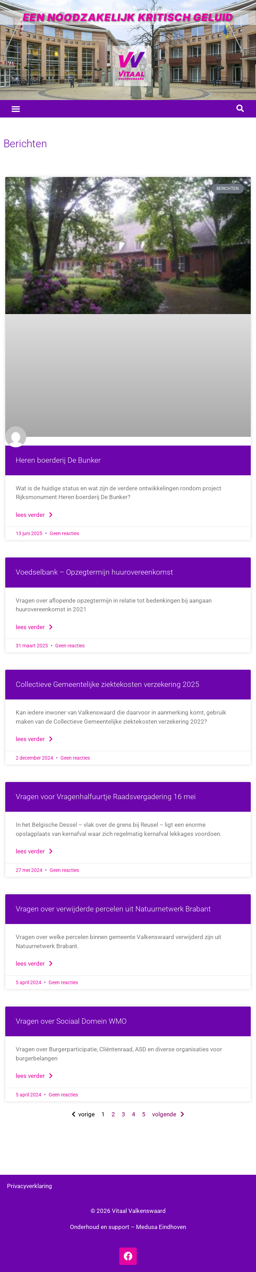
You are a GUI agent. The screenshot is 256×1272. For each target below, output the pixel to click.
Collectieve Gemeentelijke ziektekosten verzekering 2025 (107, 684)
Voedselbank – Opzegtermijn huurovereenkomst (94, 572)
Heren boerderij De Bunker (58, 460)
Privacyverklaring (29, 1185)
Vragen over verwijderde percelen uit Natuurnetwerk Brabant (113, 909)
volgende (168, 1114)
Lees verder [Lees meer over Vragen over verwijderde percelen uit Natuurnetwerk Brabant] (34, 963)
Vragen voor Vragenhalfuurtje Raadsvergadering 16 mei (106, 797)
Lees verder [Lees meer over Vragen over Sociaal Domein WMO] (34, 1075)
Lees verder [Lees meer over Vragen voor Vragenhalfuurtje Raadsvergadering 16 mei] (34, 851)
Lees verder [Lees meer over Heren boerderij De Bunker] (34, 514)
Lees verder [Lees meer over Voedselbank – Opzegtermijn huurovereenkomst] (34, 627)
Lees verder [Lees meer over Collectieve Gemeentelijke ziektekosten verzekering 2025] (34, 739)
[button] (15, 109)
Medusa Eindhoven (161, 1226)
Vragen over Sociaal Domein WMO (71, 1021)
